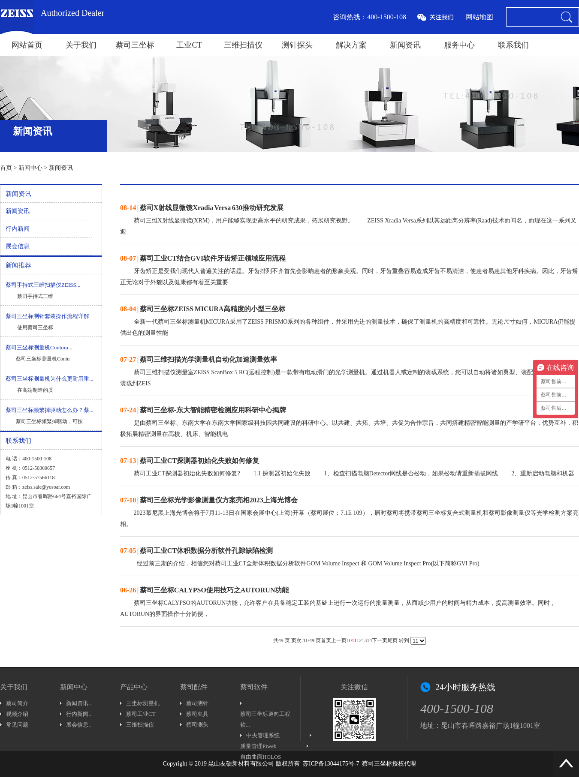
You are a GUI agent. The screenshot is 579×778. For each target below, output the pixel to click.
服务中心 (459, 45)
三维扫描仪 (243, 45)
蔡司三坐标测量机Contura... (39, 347)
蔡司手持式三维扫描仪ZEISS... (43, 285)
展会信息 (18, 246)
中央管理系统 (263, 735)
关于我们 (81, 45)
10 (349, 640)
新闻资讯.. (78, 703)
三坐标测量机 (143, 703)
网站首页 (27, 45)
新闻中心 (30, 168)
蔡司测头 (197, 724)
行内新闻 (18, 228)
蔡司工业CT (141, 714)
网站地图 (479, 17)
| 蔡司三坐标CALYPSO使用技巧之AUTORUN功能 (204, 590)
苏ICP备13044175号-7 (331, 763)
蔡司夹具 (197, 714)
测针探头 (297, 45)
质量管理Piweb (258, 746)
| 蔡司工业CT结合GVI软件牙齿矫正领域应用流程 (203, 258)
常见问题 (17, 724)
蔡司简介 (17, 703)
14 (369, 640)
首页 (6, 168)
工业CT (189, 45)
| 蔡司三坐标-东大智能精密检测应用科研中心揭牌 (203, 410)
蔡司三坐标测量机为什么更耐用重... (49, 378)
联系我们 (513, 45)
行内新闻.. (78, 714)
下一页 (379, 640)
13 (364, 640)
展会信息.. (78, 724)
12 (359, 640)
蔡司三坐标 (135, 45)
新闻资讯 (405, 45)
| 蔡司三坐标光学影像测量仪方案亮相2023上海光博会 (209, 500)
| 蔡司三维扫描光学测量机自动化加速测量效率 (198, 359)
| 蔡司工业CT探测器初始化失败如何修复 (189, 460)
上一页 (339, 640)
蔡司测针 (197, 703)
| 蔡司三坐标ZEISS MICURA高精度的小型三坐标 (202, 308)
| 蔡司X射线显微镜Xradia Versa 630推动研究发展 (201, 207)
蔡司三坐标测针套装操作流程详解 (47, 316)
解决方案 (351, 45)
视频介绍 (17, 714)
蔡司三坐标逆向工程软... (265, 719)
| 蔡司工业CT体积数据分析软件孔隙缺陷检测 (196, 550)
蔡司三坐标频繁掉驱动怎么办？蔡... (49, 410)
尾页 (392, 640)
